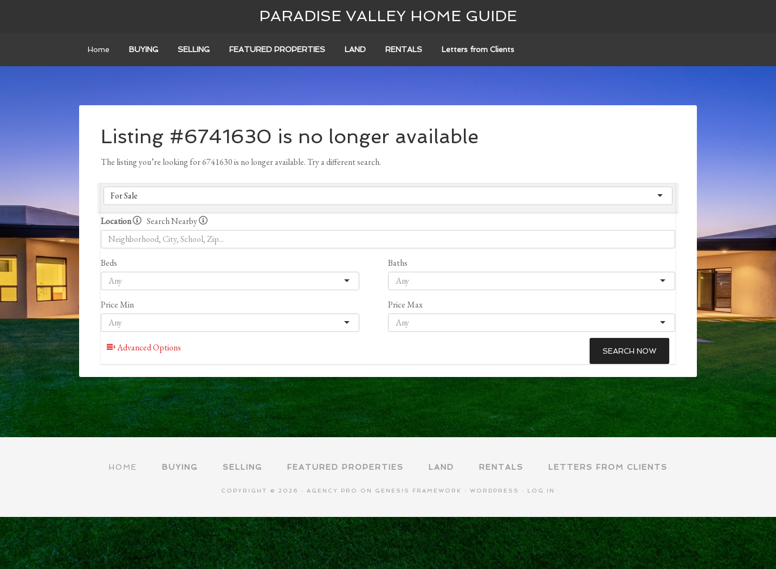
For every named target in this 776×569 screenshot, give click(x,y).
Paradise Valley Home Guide (388, 16)
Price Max (405, 304)
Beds (109, 262)
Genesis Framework (418, 491)
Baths (398, 262)
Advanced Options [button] (144, 347)
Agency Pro (332, 491)
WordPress (494, 491)
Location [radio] (121, 221)
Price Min (117, 304)
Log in (541, 491)
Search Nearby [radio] (177, 221)
